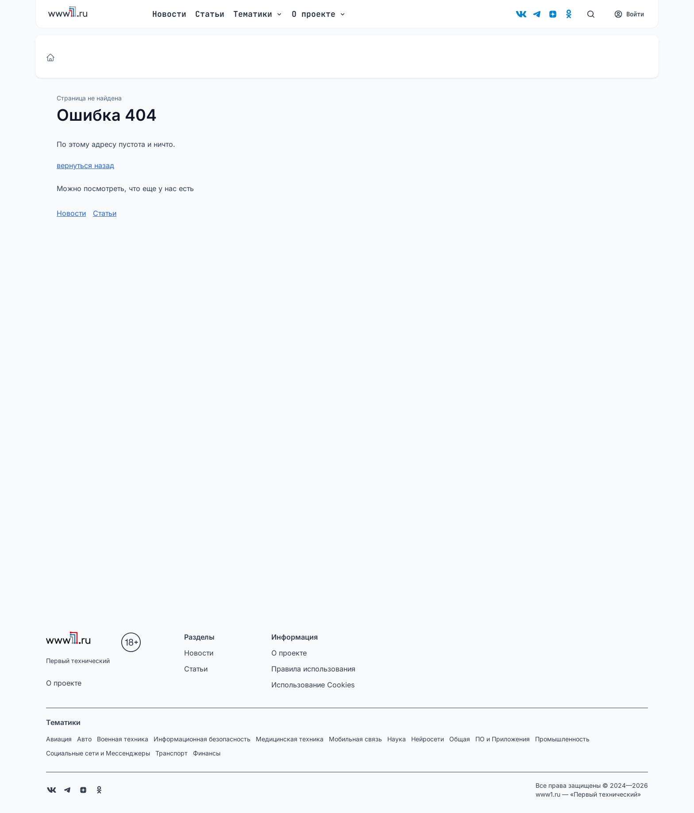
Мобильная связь (355, 739)
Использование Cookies (313, 684)
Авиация (59, 739)
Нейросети (427, 739)
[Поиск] (591, 14)
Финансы (206, 753)
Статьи (209, 14)
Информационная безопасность (202, 739)
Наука (396, 739)
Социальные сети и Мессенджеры (98, 753)
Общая (459, 739)
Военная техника (122, 739)
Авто (84, 739)
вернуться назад (85, 165)
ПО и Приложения (502, 739)
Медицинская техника (290, 739)
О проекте (63, 683)
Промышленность (562, 739)
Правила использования (313, 668)
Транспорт (171, 753)
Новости (169, 14)
